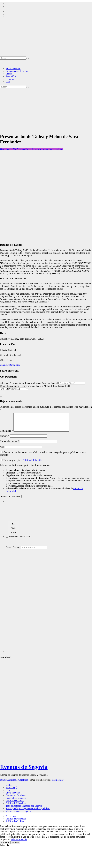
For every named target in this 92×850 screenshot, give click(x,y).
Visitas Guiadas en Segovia (18, 814)
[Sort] (13, 534)
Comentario (6, 434)
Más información (19, 843)
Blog (8, 793)
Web (2, 450)
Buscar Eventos (13, 550)
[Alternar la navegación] (1, 61)
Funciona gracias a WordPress (14, 783)
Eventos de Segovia (24, 770)
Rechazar (5, 846)
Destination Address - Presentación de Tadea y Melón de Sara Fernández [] (35, 386)
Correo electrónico (9, 445)
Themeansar (57, 783)
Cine (8, 81)
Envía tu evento (13, 68)
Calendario (5, 365)
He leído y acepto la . (22, 463)
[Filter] (7, 540)
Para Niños (11, 76)
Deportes (10, 79)
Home (9, 788)
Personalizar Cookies (16, 801)
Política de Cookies (15, 804)
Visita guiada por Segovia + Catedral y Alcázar (28, 812)
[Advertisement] (46, 110)
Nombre (4, 439)
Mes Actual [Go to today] (25, 540)
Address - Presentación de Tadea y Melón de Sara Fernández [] (29, 383)
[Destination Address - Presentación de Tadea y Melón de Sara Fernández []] (13, 388)
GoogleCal (15, 365)
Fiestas (9, 73)
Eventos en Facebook (16, 799)
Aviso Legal (11, 791)
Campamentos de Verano (17, 71)
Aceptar (15, 846)
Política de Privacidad (33, 463)
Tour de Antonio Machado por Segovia (24, 809)
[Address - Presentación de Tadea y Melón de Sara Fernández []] (72, 383)
